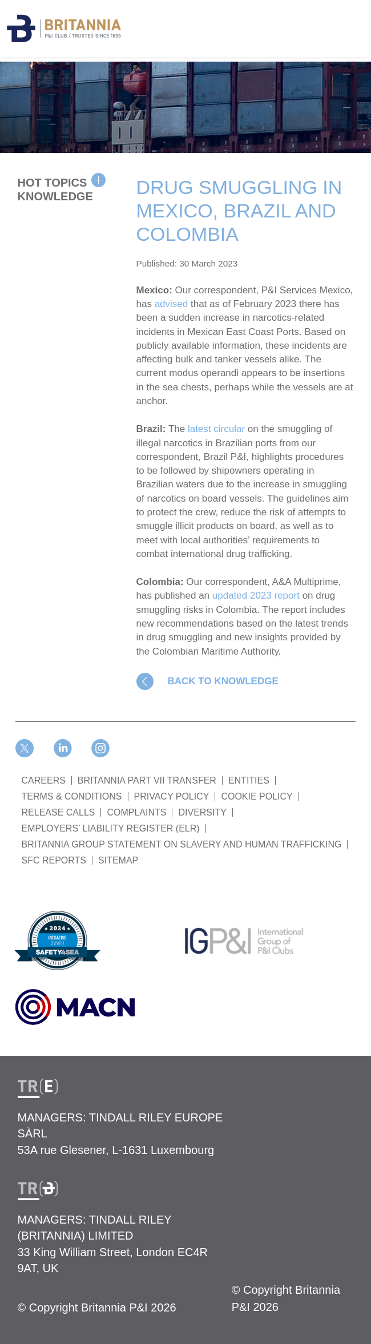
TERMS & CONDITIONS (72, 796)
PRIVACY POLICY (171, 796)
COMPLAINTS (136, 812)
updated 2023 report (256, 595)
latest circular (216, 428)
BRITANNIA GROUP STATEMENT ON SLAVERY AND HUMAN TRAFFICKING (182, 844)
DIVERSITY (202, 812)
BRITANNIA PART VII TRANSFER (147, 780)
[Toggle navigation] (359, 21)
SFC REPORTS (54, 860)
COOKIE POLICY (256, 796)
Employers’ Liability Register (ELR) (111, 828)
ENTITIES (248, 780)
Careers (44, 780)
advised (171, 303)
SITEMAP (118, 860)
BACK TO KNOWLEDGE (223, 681)
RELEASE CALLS (58, 812)
